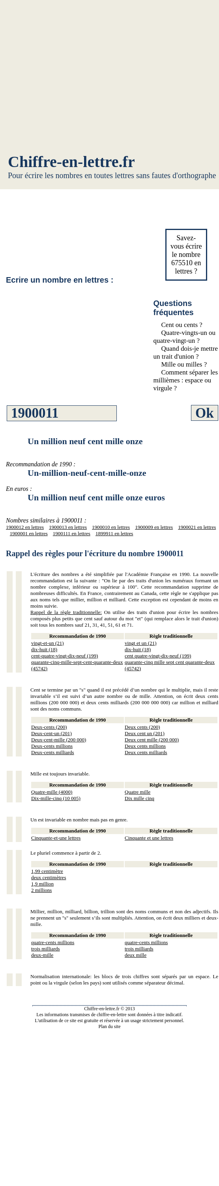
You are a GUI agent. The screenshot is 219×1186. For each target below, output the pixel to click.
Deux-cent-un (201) (51, 733)
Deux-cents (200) (49, 727)
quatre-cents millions (52, 942)
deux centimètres (48, 877)
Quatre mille (137, 792)
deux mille (135, 955)
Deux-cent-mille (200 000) (58, 740)
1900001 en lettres (29, 533)
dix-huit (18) (44, 649)
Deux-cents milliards (52, 752)
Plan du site (110, 1026)
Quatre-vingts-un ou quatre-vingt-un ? (184, 336)
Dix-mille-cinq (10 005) (55, 798)
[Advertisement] (109, 78)
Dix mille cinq (139, 798)
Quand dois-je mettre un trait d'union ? (185, 352)
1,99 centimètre (47, 871)
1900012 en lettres (25, 527)
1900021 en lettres (197, 527)
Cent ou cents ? (181, 325)
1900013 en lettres (68, 527)
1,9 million (42, 884)
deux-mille (42, 955)
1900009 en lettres (154, 527)
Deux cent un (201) (145, 733)
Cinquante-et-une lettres (55, 838)
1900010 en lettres (111, 527)
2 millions (41, 890)
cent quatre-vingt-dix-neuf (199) (158, 656)
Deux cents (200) (142, 727)
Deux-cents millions (52, 746)
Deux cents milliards (146, 752)
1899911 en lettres (114, 533)
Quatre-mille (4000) (51, 792)
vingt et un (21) (141, 643)
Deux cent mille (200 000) (152, 740)
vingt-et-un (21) (47, 643)
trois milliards (45, 949)
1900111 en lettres (71, 533)
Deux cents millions (145, 746)
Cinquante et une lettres (149, 838)
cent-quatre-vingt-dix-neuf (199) (64, 656)
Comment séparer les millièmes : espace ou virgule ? (185, 380)
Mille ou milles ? (184, 364)
